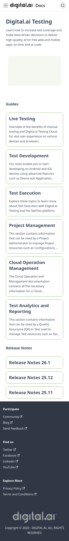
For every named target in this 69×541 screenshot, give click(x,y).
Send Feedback (15, 428)
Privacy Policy (14, 488)
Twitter (9, 450)
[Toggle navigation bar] (5, 5)
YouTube (10, 467)
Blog (8, 423)
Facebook (11, 455)
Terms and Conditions (19, 494)
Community (12, 417)
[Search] (62, 5)
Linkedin (10, 461)
